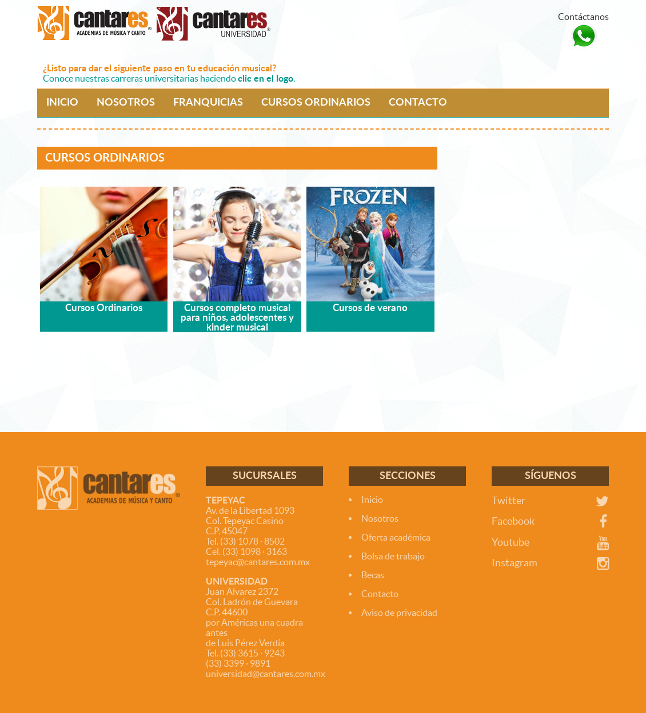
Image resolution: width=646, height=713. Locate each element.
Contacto (379, 594)
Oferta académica (395, 537)
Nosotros (379, 518)
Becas (372, 575)
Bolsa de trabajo (393, 556)
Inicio (372, 499)
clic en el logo (265, 78)
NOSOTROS (126, 102)
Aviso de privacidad (399, 612)
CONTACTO (418, 102)
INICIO (62, 102)
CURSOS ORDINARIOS (315, 102)
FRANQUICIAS (208, 102)
